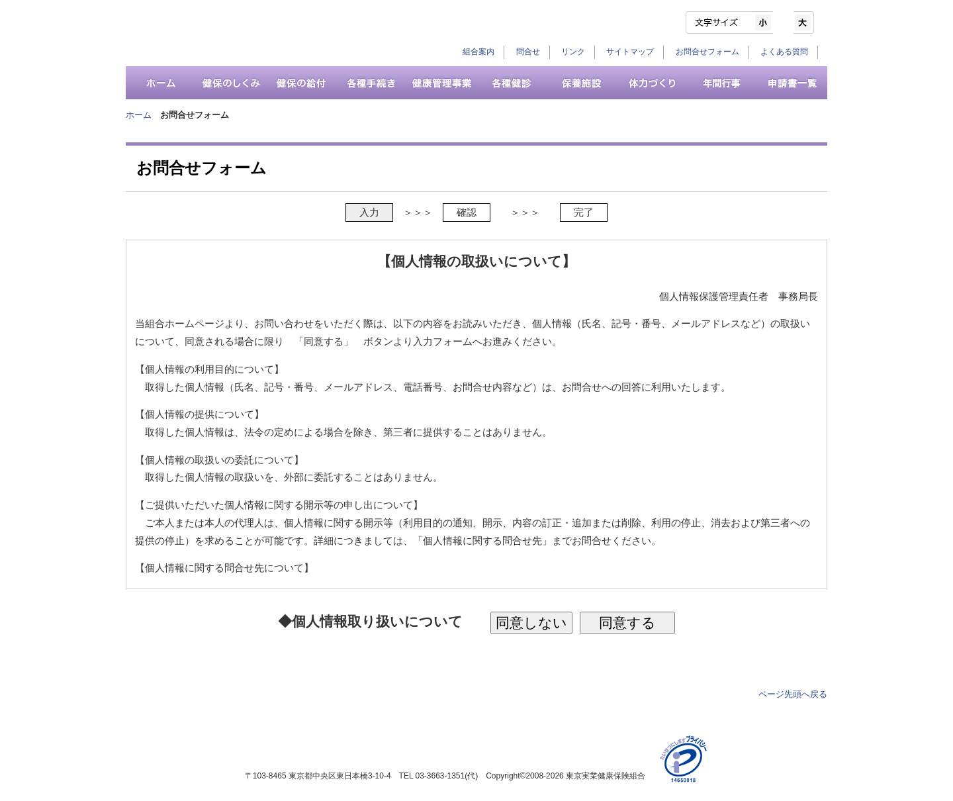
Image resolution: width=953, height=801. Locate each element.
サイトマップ (630, 51)
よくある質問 (784, 51)
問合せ (528, 51)
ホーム (139, 115)
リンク (573, 51)
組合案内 (478, 51)
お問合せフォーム (707, 51)
